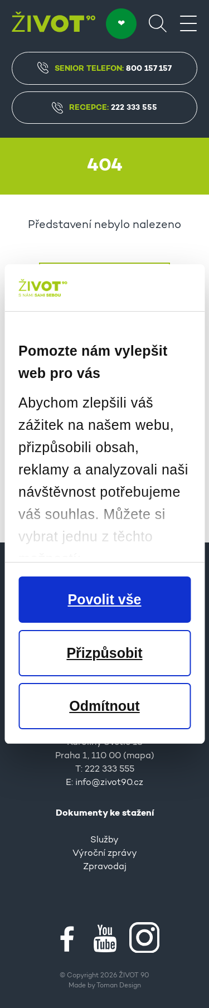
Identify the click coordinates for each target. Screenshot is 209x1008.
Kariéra (104, 632)
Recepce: (104, 108)
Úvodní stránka (104, 281)
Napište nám (104, 480)
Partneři (104, 618)
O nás (105, 592)
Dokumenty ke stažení (105, 813)
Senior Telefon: (104, 68)
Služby (104, 840)
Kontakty (104, 645)
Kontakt (104, 703)
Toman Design (118, 985)
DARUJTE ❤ (121, 23)
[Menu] (188, 23)
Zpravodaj (105, 866)
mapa (139, 756)
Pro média (104, 605)
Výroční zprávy (104, 853)
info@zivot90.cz (109, 782)
